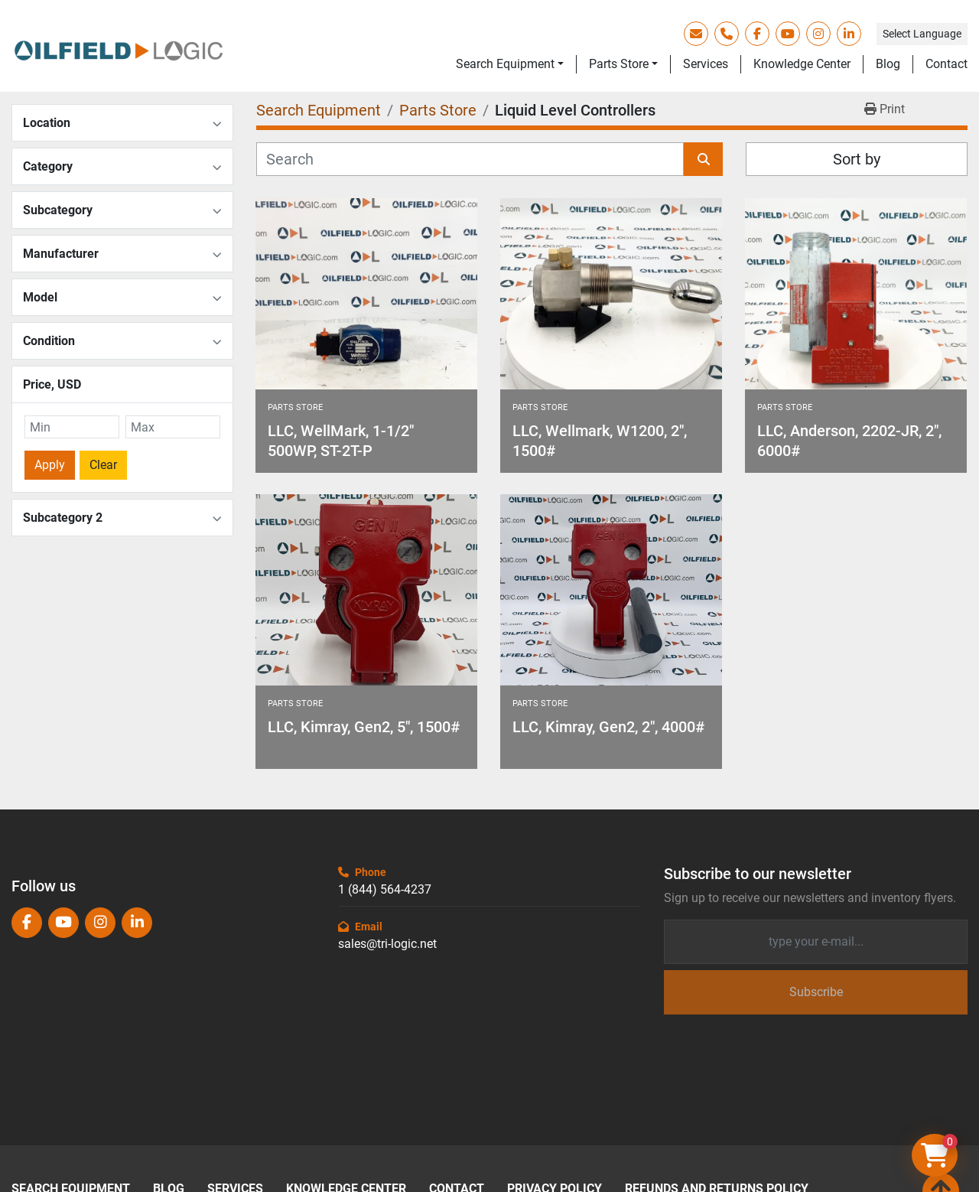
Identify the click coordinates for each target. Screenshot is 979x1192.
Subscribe (816, 992)
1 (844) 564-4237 (384, 889)
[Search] (470, 159)
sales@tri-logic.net (387, 943)
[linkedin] (849, 33)
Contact (946, 64)
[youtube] (788, 33)
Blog (888, 64)
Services (705, 64)
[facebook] (757, 33)
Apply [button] (49, 465)
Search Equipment (505, 64)
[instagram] (818, 33)
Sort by (856, 159)
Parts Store (619, 64)
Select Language (922, 34)
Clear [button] (103, 465)
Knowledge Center (802, 64)
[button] (510, 64)
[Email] (816, 942)
